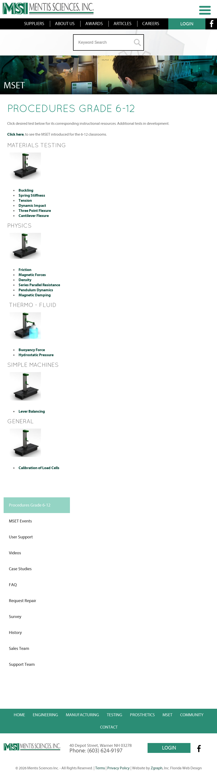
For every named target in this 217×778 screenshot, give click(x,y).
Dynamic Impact (32, 205)
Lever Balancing (32, 411)
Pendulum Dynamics (36, 290)
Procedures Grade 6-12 (29, 505)
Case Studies (20, 568)
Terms (100, 768)
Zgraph (157, 768)
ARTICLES (122, 23)
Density (25, 280)
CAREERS (150, 23)
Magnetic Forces (32, 275)
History (15, 632)
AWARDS (94, 23)
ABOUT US (65, 23)
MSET (167, 714)
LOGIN (186, 24)
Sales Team (19, 648)
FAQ (13, 584)
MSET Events (20, 521)
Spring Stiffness (32, 195)
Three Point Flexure (35, 210)
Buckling (26, 190)
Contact (109, 727)
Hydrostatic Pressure (36, 355)
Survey (15, 616)
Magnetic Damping (35, 295)
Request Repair (22, 600)
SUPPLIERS (34, 23)
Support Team (22, 664)
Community (191, 714)
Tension (25, 200)
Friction (25, 270)
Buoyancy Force (32, 350)
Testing (114, 714)
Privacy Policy (118, 768)
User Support (21, 537)
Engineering (45, 714)
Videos (15, 553)
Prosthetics (142, 714)
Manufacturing (82, 714)
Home (19, 714)
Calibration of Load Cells (39, 468)
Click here (15, 134)
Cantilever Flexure (34, 216)
